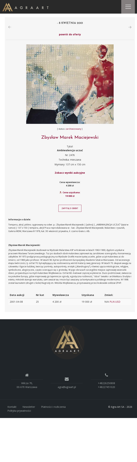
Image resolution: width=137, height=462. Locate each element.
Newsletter (28, 407)
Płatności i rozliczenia (53, 407)
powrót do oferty (70, 35)
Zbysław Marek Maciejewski (69, 138)
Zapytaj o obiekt (70, 209)
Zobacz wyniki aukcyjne (70, 173)
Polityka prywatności (19, 411)
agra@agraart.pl (67, 387)
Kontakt (11, 407)
